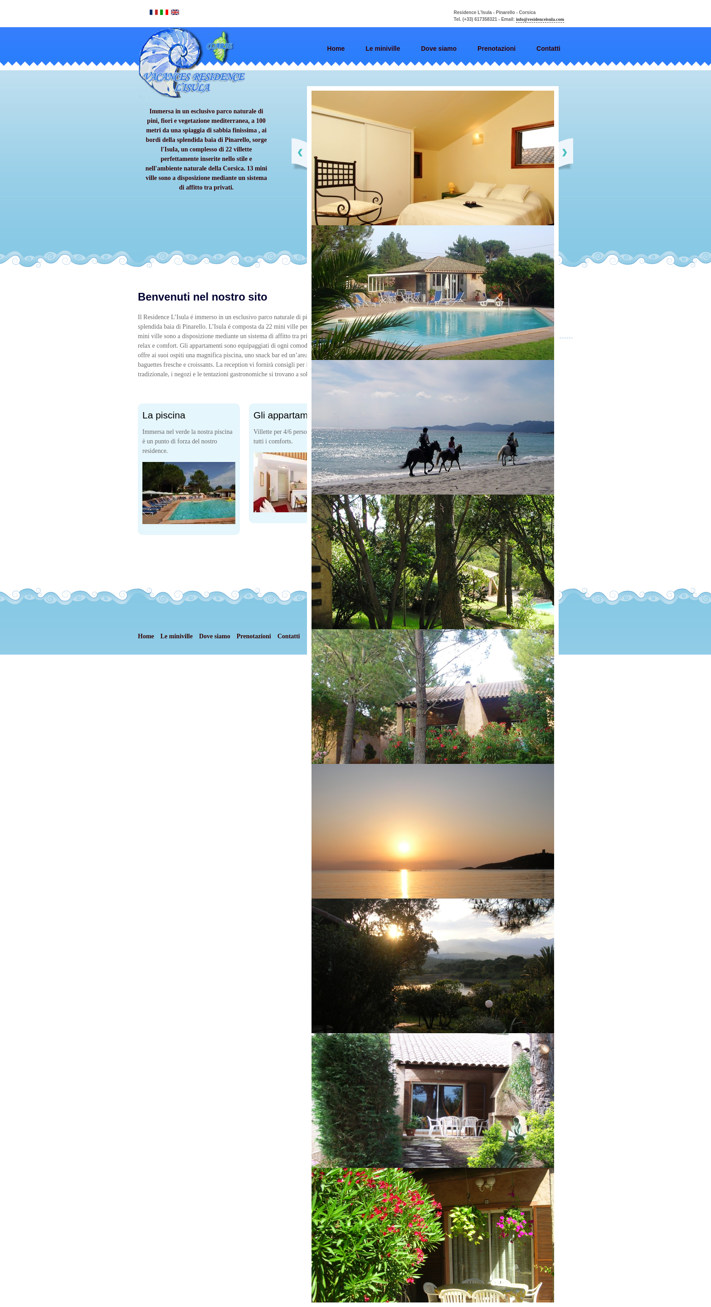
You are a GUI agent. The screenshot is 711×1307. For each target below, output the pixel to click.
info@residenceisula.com (540, 19)
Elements (198, 63)
